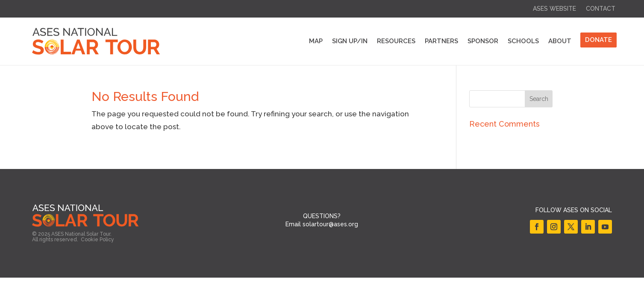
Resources (396, 41)
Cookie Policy (97, 240)
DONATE (598, 40)
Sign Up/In (350, 41)
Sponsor (483, 41)
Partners (441, 41)
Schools (523, 41)
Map (316, 41)
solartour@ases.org (330, 224)
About (559, 41)
